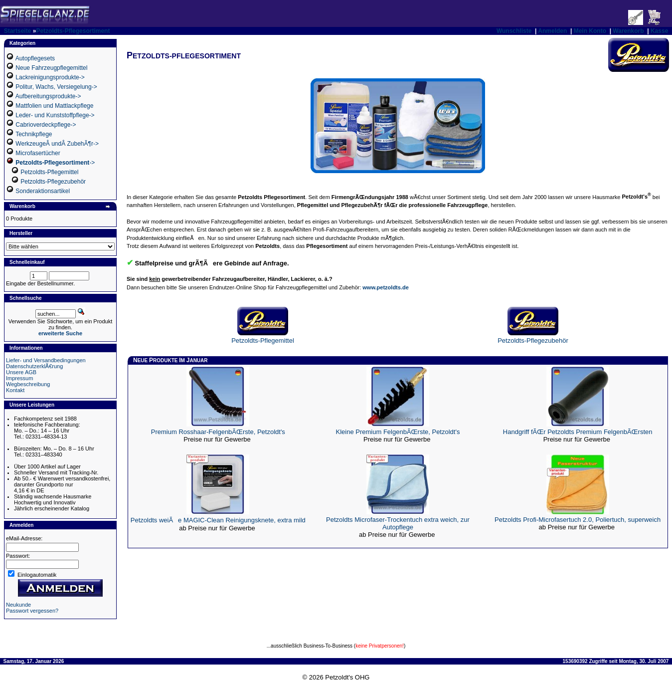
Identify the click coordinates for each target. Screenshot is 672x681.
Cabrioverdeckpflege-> (45, 124)
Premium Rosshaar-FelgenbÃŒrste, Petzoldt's (218, 432)
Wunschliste (514, 30)
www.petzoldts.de (385, 287)
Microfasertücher (37, 153)
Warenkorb (628, 30)
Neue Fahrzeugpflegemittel (51, 67)
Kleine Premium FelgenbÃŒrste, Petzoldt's (398, 432)
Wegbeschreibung (28, 384)
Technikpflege (33, 134)
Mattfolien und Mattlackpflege (54, 105)
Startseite (17, 30)
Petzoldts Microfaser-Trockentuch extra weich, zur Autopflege (398, 523)
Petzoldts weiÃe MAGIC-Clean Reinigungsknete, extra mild (218, 520)
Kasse (659, 30)
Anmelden (552, 30)
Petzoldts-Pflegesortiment (73, 30)
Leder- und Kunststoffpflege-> (54, 115)
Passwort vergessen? (32, 611)
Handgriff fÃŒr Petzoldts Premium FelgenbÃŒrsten (578, 432)
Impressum (19, 378)
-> (55, 162)
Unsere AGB (21, 372)
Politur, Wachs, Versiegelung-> (56, 86)
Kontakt (15, 390)
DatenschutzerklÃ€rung (34, 366)
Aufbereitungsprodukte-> (48, 96)
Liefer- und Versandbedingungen (46, 360)
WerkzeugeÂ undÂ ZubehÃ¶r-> (57, 143)
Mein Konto (590, 30)
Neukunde (18, 605)
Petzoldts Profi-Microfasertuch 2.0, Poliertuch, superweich (578, 519)
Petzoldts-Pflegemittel (49, 172)
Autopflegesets (35, 58)
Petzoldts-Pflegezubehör (53, 181)
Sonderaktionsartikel (42, 191)
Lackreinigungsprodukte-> (49, 77)
